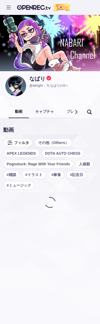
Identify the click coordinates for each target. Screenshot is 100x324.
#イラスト (33, 175)
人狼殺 (84, 164)
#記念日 (76, 175)
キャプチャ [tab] (44, 111)
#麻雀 (56, 175)
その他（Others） (53, 143)
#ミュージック (19, 185)
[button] (76, 112)
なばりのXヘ (57, 85)
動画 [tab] (18, 111)
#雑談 (11, 175)
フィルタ (18, 142)
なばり (37, 79)
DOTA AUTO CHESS (63, 153)
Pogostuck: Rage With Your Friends (38, 164)
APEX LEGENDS (21, 153)
